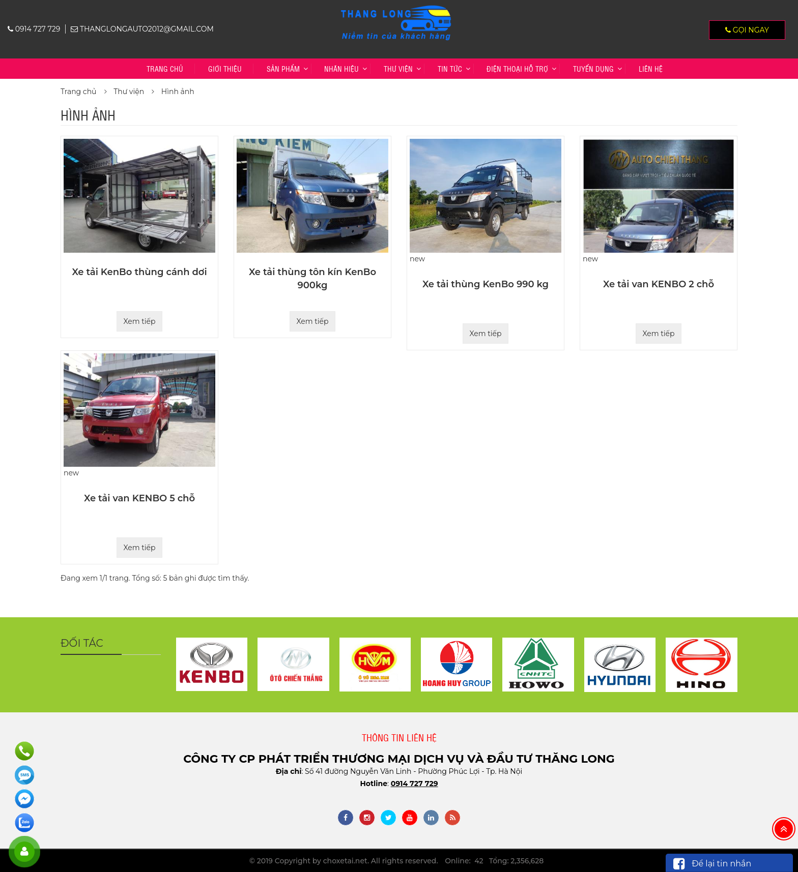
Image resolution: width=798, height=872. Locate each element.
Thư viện (398, 68)
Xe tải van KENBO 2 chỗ (658, 284)
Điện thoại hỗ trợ (517, 68)
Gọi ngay (747, 30)
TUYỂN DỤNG (593, 68)
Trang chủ (165, 68)
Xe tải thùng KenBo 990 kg (485, 284)
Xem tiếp (139, 321)
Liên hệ (651, 68)
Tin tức (450, 68)
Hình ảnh (177, 91)
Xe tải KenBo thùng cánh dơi (139, 272)
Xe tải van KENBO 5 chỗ (139, 498)
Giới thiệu (225, 68)
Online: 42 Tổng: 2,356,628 (494, 860)
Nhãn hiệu (341, 68)
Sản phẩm (283, 68)
